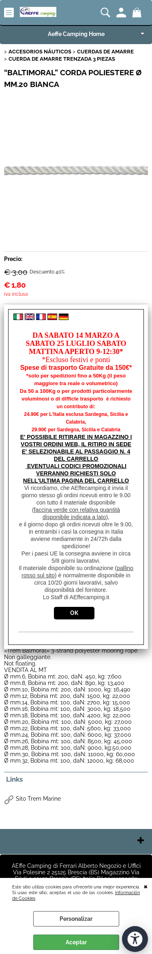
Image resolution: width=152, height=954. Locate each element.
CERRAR (145, 886)
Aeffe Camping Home (76, 34)
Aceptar (76, 942)
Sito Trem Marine (38, 798)
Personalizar (76, 919)
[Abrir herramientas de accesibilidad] (135, 939)
